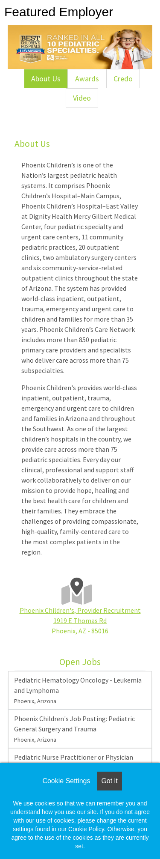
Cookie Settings (66, 780)
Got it (109, 780)
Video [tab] (82, 98)
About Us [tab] (46, 79)
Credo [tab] (123, 79)
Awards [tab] (87, 79)
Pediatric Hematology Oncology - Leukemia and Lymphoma (78, 690)
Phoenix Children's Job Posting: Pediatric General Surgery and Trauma (74, 728)
